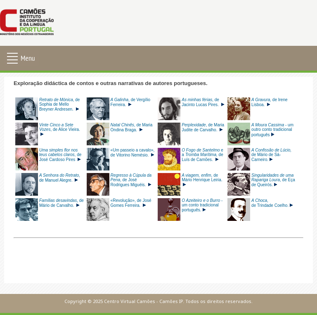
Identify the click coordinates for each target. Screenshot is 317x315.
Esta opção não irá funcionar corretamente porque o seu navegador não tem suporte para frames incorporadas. (158, 180)
